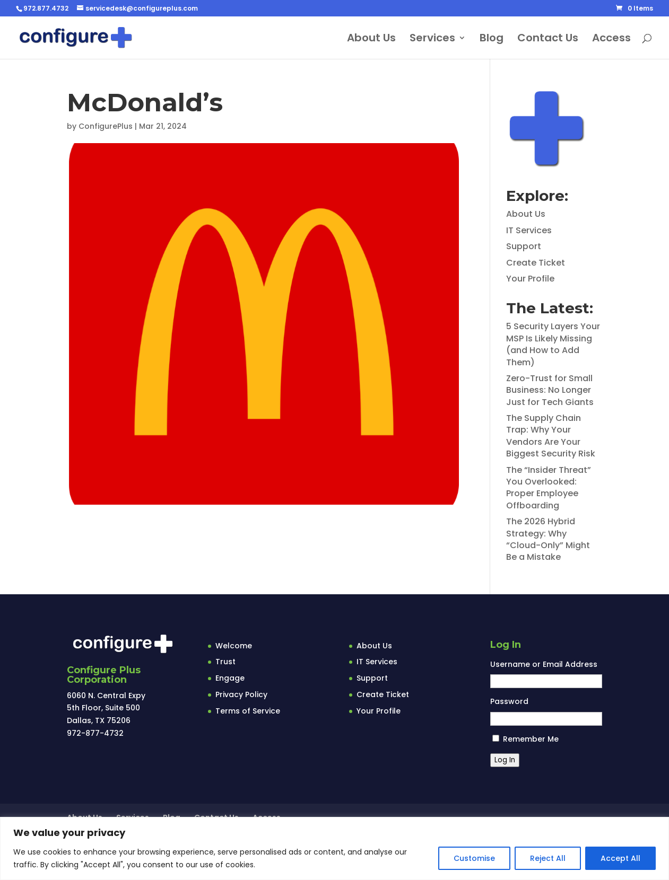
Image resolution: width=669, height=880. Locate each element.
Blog (491, 39)
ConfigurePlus (106, 126)
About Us (371, 39)
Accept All (620, 858)
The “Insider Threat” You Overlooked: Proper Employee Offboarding (548, 488)
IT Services (529, 230)
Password (509, 701)
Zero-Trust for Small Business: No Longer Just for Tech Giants (550, 390)
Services (432, 39)
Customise (474, 858)
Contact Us (547, 39)
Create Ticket (535, 263)
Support (523, 246)
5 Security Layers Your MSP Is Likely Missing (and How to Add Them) (553, 344)
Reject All (548, 858)
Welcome (233, 645)
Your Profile (530, 278)
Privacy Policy (241, 694)
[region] (334, 848)
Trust (225, 661)
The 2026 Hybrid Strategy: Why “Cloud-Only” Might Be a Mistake (548, 539)
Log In (504, 760)
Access (611, 39)
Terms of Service (247, 711)
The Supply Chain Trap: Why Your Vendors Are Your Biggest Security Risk (550, 436)
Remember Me (531, 739)
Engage (230, 678)
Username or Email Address (543, 664)
